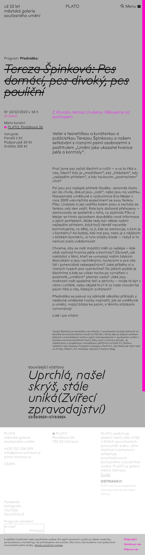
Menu (133, 6)
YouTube (11, 510)
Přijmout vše (131, 549)
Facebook (12, 502)
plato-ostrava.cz (17, 457)
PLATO (72, 6)
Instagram (12, 506)
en (12, 464)
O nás (105, 474)
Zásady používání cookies (48, 545)
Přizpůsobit (130, 539)
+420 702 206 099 (18, 449)
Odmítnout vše (132, 544)
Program (11, 58)
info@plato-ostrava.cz (22, 453)
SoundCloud (14, 514)
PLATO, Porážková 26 (25, 127)
